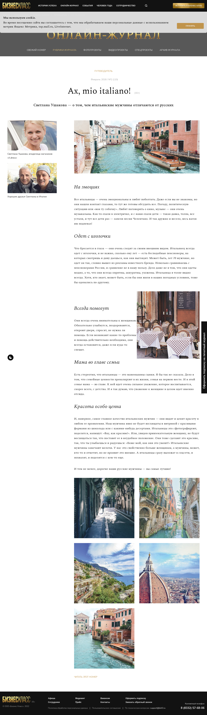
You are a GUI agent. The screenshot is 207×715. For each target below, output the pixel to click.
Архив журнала (170, 50)
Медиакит (80, 698)
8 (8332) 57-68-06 (192, 708)
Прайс (78, 702)
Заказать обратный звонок (138, 702)
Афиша (51, 698)
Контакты (105, 702)
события (87, 6)
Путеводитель (103, 71)
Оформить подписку (135, 698)
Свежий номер (36, 50)
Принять (190, 26)
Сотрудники (54, 702)
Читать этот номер (85, 676)
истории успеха (47, 6)
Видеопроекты (118, 50)
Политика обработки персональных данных (68, 708)
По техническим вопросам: (145, 708)
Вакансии (105, 698)
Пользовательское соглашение (106, 708)
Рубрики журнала (64, 50)
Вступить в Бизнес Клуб (188, 5)
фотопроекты (92, 50)
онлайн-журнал (69, 6)
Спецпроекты (144, 50)
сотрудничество (125, 6)
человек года (104, 6)
